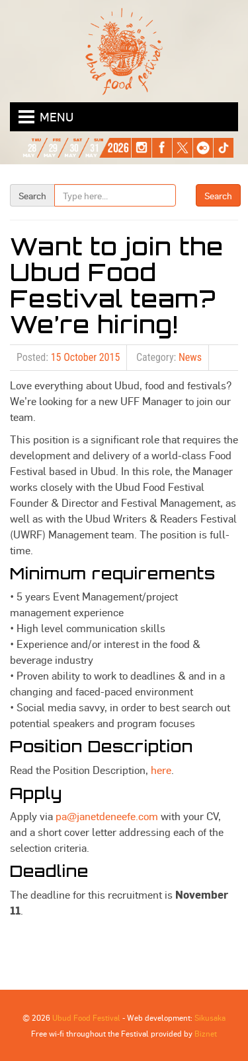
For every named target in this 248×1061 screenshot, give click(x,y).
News (190, 357)
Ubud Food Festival (86, 1017)
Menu (56, 116)
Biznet (205, 1033)
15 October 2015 (85, 357)
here (161, 770)
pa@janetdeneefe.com (107, 816)
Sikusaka (210, 1017)
